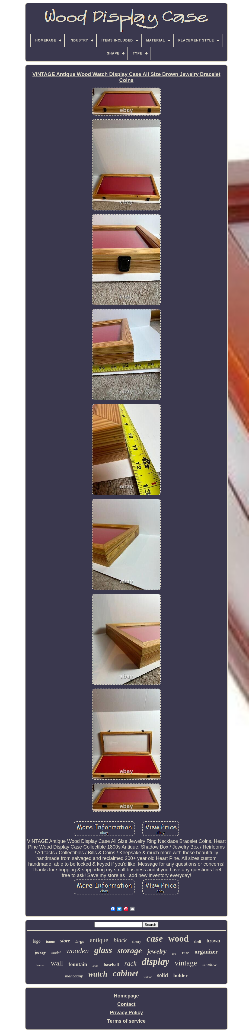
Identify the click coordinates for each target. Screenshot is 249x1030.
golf (174, 953)
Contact (126, 1004)
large (79, 941)
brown (213, 940)
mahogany (74, 976)
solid (162, 975)
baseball (111, 964)
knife (95, 965)
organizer (206, 951)
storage (129, 950)
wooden (77, 951)
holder (180, 975)
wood (178, 938)
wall (57, 963)
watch (97, 974)
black (120, 940)
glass (103, 950)
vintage (186, 963)
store (65, 940)
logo (36, 941)
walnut (147, 976)
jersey (40, 952)
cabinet (125, 973)
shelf (197, 941)
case (154, 938)
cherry (136, 941)
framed (41, 965)
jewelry (157, 951)
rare (185, 953)
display (155, 962)
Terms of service (126, 1021)
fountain (77, 964)
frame (50, 942)
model (55, 953)
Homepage (126, 996)
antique (99, 940)
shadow (209, 964)
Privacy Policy (126, 1012)
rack (130, 963)
